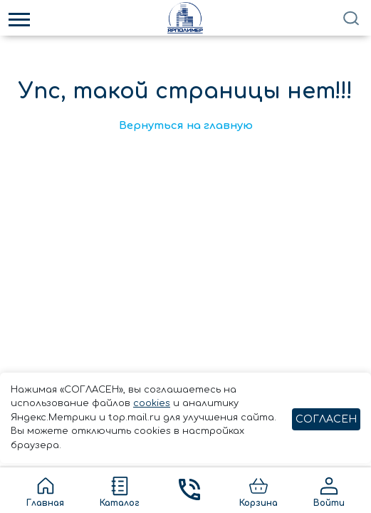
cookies (151, 403)
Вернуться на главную (186, 126)
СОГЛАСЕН (326, 419)
